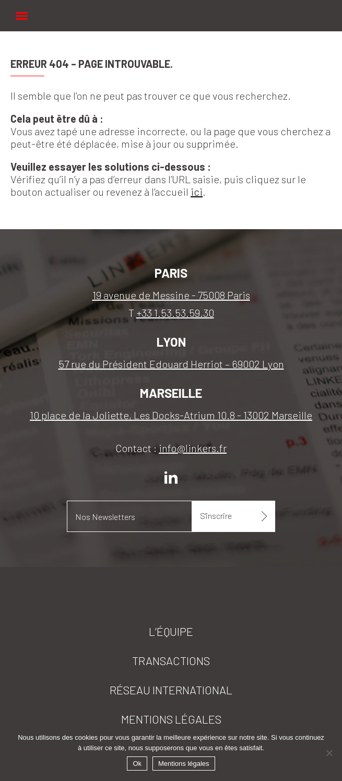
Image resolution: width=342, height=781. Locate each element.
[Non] (329, 753)
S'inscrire (216, 515)
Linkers (171, 10)
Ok (137, 763)
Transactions (171, 660)
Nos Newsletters (105, 517)
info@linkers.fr (193, 448)
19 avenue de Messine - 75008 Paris (171, 295)
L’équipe (171, 631)
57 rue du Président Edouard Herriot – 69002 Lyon (171, 364)
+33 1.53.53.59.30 (175, 312)
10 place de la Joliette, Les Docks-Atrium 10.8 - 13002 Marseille (171, 415)
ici (197, 191)
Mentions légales (171, 719)
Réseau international (171, 689)
